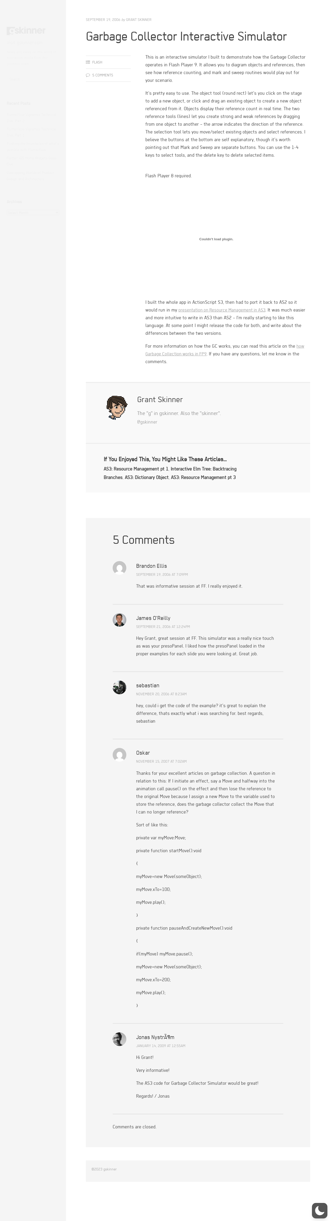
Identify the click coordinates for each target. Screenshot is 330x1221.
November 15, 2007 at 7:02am (161, 787)
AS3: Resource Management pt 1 (139, 486)
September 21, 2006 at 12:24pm (163, 652)
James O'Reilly (153, 643)
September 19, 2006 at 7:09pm (162, 600)
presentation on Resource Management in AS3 (224, 327)
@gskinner (148, 439)
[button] (319, 1210)
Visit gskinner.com (25, 42)
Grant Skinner (139, 19)
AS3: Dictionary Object (178, 494)
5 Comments (102, 92)
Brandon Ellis (151, 591)
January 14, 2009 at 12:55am (160, 1071)
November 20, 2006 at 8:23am (161, 719)
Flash (97, 79)
